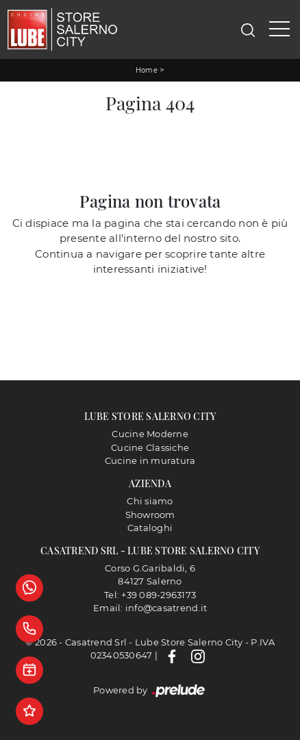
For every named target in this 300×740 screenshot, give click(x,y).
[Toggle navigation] (279, 29)
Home (147, 70)
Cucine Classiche (150, 447)
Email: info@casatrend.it (150, 607)
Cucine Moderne (150, 433)
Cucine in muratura (150, 460)
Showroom (150, 514)
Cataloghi (150, 527)
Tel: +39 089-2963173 (150, 594)
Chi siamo (150, 500)
